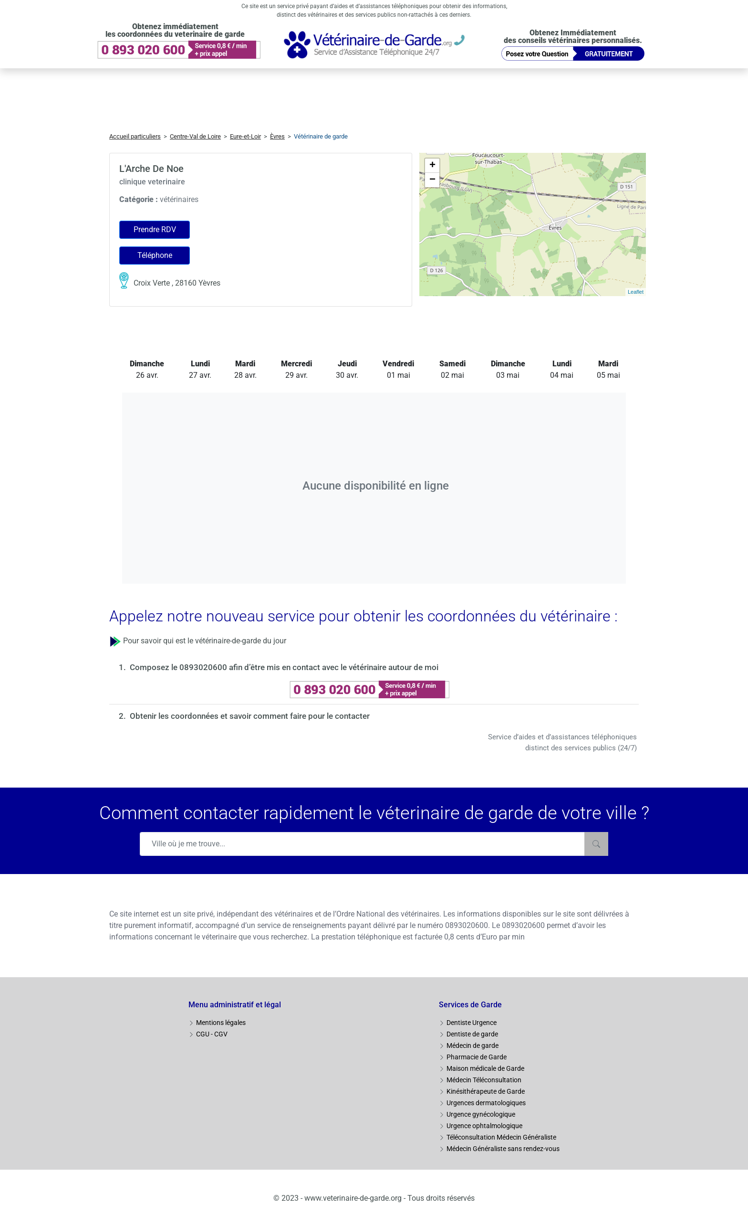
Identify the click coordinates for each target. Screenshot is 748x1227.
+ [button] (432, 166)
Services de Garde (470, 1004)
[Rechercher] (596, 844)
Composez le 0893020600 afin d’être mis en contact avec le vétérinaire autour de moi (284, 667)
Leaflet (636, 292)
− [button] (432, 180)
